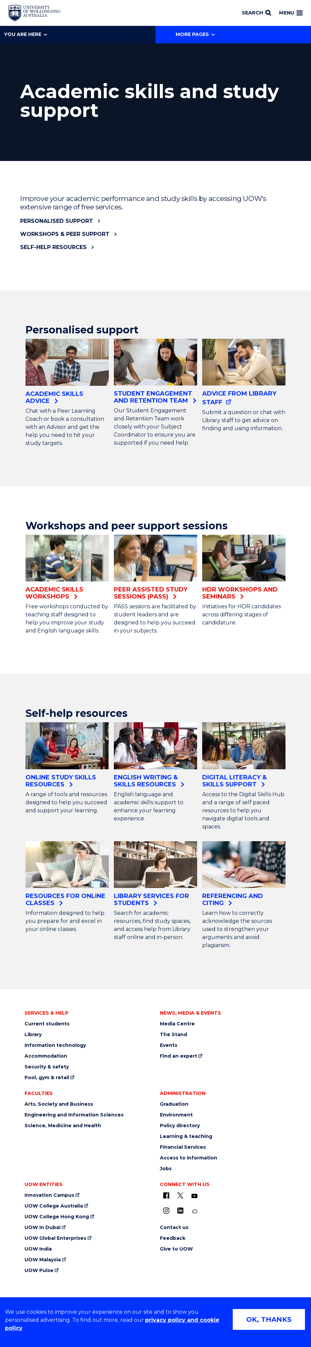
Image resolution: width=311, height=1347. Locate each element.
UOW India (38, 1249)
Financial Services (183, 1147)
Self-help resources (53, 247)
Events (168, 1045)
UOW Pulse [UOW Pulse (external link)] (39, 1270)
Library (33, 1034)
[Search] (256, 13)
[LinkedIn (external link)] (180, 1210)
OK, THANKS (269, 1319)
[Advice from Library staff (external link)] (243, 372)
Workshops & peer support (64, 234)
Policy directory (180, 1126)
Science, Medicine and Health (63, 1126)
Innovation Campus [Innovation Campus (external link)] (49, 1195)
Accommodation (46, 1056)
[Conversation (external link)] (194, 1211)
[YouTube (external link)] (194, 1196)
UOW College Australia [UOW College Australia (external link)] (54, 1206)
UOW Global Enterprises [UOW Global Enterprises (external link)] (55, 1238)
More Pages (195, 34)
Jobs (166, 1169)
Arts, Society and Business (59, 1104)
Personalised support (56, 221)
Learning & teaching (186, 1136)
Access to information (188, 1158)
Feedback (172, 1238)
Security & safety (47, 1067)
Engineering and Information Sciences (74, 1115)
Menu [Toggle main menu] (291, 13)
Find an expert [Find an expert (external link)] (178, 1056)
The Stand (173, 1034)
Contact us (174, 1227)
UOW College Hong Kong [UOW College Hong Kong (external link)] (57, 1217)
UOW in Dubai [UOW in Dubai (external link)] (42, 1227)
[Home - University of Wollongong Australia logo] (34, 13)
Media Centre (177, 1024)
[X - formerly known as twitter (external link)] (180, 1195)
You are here (25, 34)
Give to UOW (176, 1249)
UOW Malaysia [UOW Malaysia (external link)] (43, 1260)
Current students (47, 1024)
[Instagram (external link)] (166, 1210)
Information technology (55, 1045)
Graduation (174, 1104)
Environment (176, 1115)
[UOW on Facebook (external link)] (166, 1195)
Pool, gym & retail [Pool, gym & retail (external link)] (47, 1077)
